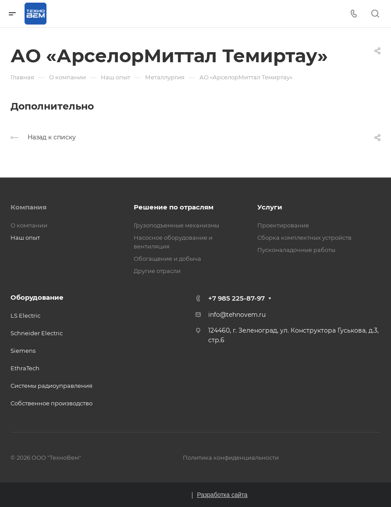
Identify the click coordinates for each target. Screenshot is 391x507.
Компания (28, 207)
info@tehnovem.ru (237, 315)
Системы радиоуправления (51, 385)
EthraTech (25, 368)
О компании (29, 225)
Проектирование (283, 225)
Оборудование (37, 297)
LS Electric (25, 315)
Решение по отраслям (173, 207)
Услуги (269, 207)
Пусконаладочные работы (296, 249)
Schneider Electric (37, 333)
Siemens (23, 350)
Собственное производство (51, 403)
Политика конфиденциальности (231, 457)
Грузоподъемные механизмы (176, 225)
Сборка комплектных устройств (304, 237)
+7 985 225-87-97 (236, 298)
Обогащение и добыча (167, 258)
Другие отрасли (157, 270)
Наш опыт (25, 237)
